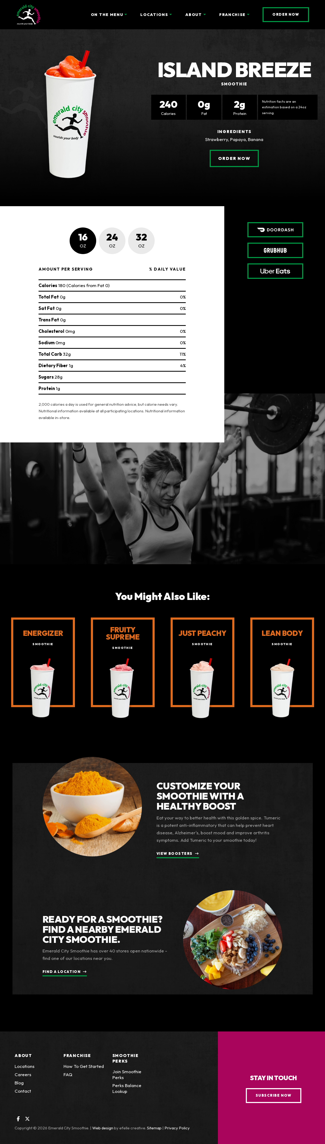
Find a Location (62, 971)
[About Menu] (204, 14)
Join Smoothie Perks (126, 1074)
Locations (25, 1066)
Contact (23, 1091)
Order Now (290, 14)
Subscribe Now (274, 1095)
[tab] (83, 240)
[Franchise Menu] (248, 14)
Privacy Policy (177, 1127)
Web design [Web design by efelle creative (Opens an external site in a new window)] (102, 1127)
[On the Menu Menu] (125, 14)
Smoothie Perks (125, 1058)
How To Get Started (84, 1066)
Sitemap (154, 1127)
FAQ (68, 1074)
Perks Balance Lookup (132, 1088)
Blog (19, 1082)
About (23, 1055)
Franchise (77, 1055)
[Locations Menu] (170, 14)
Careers (23, 1074)
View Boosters (175, 853)
